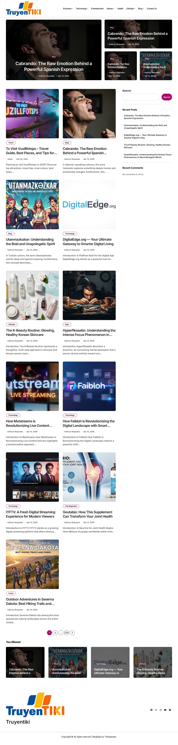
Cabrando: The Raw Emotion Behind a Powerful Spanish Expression (85, 153)
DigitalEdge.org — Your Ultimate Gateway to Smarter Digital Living (88, 242)
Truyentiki (18, 726)
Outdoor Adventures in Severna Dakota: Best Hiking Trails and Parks (30, 607)
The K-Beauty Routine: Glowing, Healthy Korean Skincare (147, 146)
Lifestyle (130, 8)
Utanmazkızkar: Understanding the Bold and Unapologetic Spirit (156, 67)
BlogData (97, 740)
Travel (11, 143)
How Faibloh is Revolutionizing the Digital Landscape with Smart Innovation (89, 427)
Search (126, 90)
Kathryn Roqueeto (47, 76)
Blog (141, 8)
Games (110, 8)
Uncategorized (71, 509)
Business (68, 8)
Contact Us (152, 8)
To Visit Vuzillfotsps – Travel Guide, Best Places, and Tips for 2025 (30, 153)
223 (66, 636)
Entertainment (97, 8)
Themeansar (110, 740)
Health (120, 8)
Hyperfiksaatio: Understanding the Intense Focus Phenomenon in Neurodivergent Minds (89, 336)
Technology (82, 8)
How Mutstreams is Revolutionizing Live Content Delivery (28, 427)
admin (10, 159)
